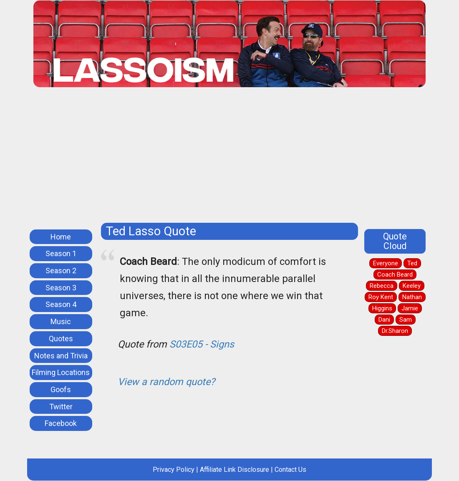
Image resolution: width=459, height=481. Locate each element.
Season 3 (60, 287)
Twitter (61, 406)
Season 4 (60, 304)
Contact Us (290, 469)
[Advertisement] (229, 158)
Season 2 (60, 270)
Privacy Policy (173, 469)
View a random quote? (166, 382)
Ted (412, 263)
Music (60, 321)
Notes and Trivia (61, 355)
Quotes (61, 338)
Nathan (412, 297)
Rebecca (381, 286)
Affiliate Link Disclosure (234, 469)
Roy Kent (380, 297)
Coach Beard (395, 274)
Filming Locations (61, 372)
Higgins (382, 308)
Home (60, 236)
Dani (384, 319)
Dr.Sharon (395, 331)
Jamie (409, 308)
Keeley (412, 286)
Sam (405, 319)
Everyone (385, 263)
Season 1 (60, 253)
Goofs (60, 389)
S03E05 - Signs (201, 344)
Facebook (61, 423)
